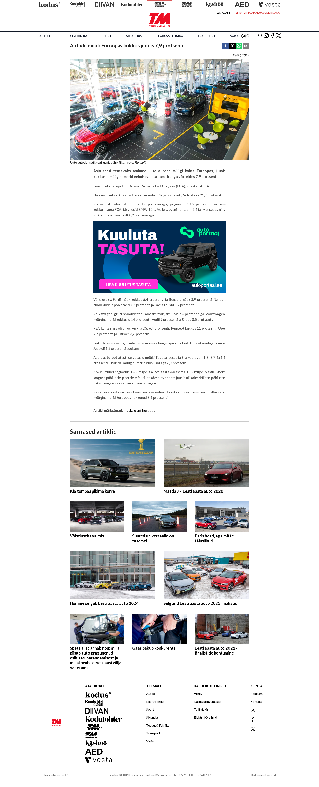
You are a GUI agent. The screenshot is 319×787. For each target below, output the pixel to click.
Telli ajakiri (222, 12)
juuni (137, 410)
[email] (246, 46)
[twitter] (232, 46)
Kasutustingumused (207, 701)
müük (127, 410)
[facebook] (225, 46)
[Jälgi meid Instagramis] (266, 36)
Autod (44, 36)
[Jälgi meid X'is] (278, 36)
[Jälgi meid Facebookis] (272, 36)
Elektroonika (76, 36)
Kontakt (256, 701)
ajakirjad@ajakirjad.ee (159, 775)
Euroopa (148, 410)
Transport (206, 36)
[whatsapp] (239, 46)
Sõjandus (134, 36)
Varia (234, 36)
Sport (106, 36)
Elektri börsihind (205, 717)
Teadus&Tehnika (169, 36)
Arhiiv (198, 693)
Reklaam (256, 693)
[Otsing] (260, 36)
